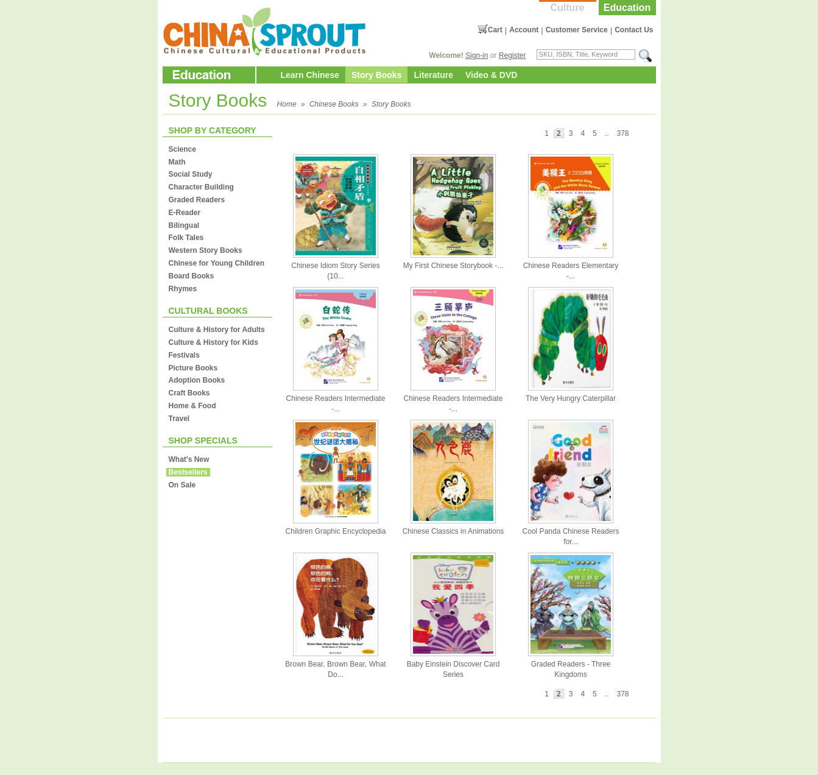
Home (287, 104)
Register (512, 55)
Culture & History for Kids (213, 342)
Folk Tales (186, 237)
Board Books (191, 276)
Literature (433, 75)
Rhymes (183, 289)
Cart (495, 30)
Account (523, 30)
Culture (568, 7)
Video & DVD (491, 75)
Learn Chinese (310, 75)
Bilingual (184, 225)
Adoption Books (197, 380)
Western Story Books (205, 250)
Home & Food (192, 406)
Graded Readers (197, 200)
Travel (179, 418)
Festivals (184, 355)
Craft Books (189, 393)
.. (607, 133)
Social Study (191, 174)
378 (622, 133)
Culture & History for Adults (217, 329)
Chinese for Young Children (217, 263)
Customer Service (577, 30)
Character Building (201, 187)
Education (627, 7)
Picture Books (193, 368)
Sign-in (476, 55)
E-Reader (185, 212)
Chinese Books (334, 104)
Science (182, 149)
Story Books (376, 75)
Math (177, 162)
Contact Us (634, 30)
